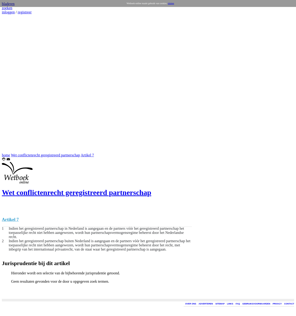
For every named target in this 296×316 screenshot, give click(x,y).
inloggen (8, 12)
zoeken (7, 8)
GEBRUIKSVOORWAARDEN (256, 304)
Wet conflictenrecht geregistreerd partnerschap (45, 155)
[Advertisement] (16, 83)
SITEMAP (220, 304)
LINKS (230, 304)
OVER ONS (190, 304)
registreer (24, 12)
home (6, 155)
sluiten (171, 3)
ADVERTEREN (206, 304)
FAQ (238, 304)
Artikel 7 (87, 155)
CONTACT (289, 304)
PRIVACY (277, 304)
